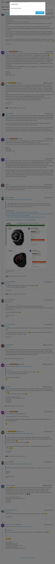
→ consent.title (40, 12)
